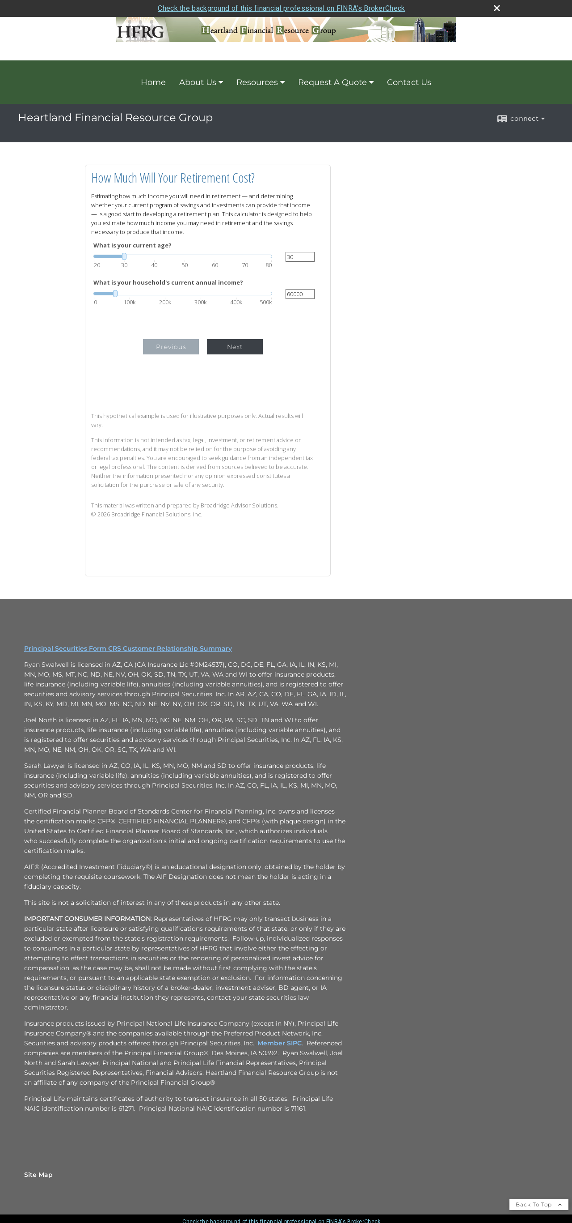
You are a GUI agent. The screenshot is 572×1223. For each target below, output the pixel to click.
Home (153, 82)
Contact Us (409, 82)
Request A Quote (332, 82)
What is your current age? (132, 245)
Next (235, 347)
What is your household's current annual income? (168, 283)
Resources (257, 82)
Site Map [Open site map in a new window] (38, 1175)
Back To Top (539, 1204)
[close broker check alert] (496, 8)
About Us (197, 82)
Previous (171, 347)
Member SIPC (279, 1043)
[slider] (182, 256)
